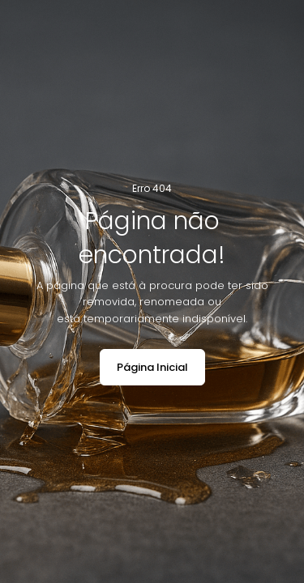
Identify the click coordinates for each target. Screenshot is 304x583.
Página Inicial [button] (152, 367)
